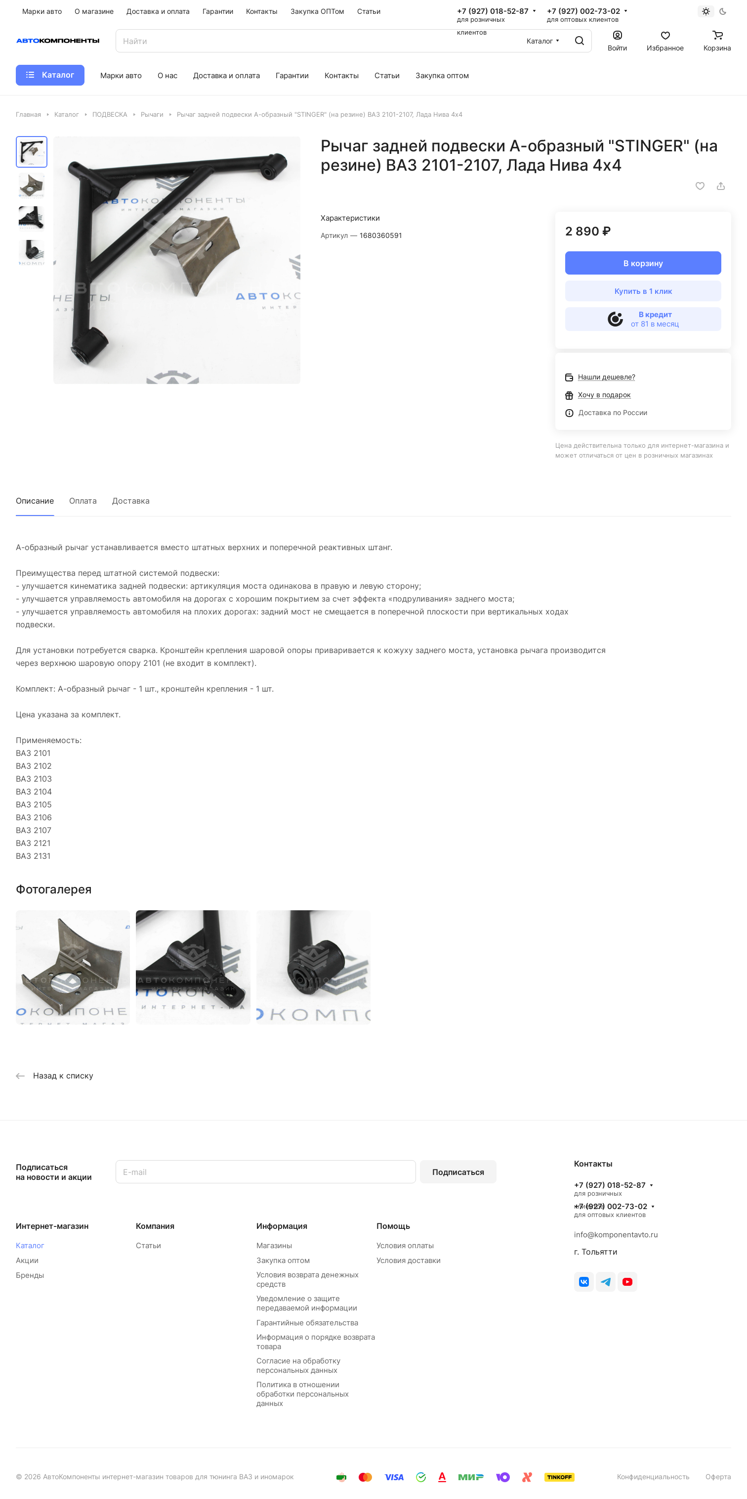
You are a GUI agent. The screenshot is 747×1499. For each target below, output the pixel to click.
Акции (27, 1260)
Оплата (83, 501)
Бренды (30, 1275)
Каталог (30, 1245)
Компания (155, 1226)
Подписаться (458, 1172)
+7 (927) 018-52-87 (493, 11)
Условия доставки (408, 1260)
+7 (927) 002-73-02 (583, 11)
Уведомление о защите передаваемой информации (306, 1303)
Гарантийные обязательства (307, 1322)
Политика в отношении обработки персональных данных (302, 1394)
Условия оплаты (405, 1245)
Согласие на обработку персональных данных (298, 1365)
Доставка (131, 501)
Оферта (718, 1476)
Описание (35, 501)
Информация (281, 1226)
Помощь (393, 1226)
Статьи (148, 1245)
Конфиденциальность (653, 1476)
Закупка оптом (283, 1260)
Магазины (274, 1245)
